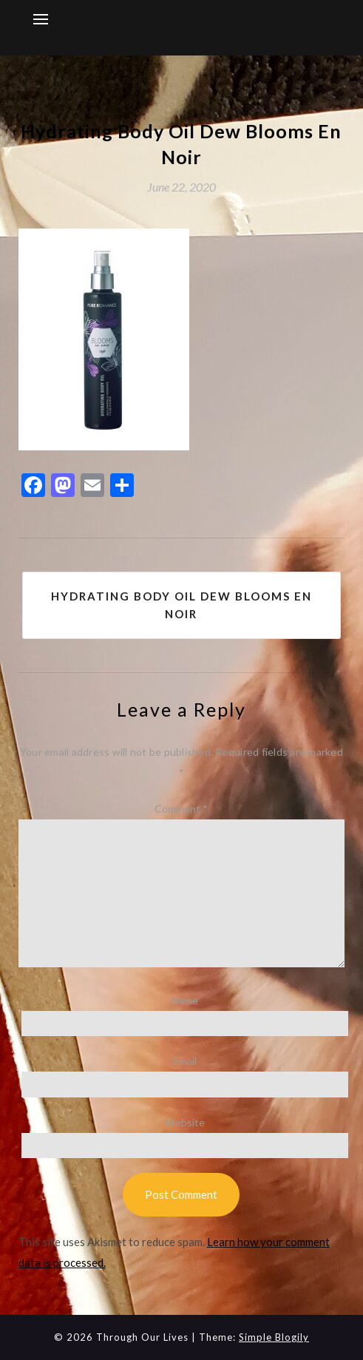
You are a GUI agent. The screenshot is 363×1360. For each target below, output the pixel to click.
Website (185, 1122)
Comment (181, 808)
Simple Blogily (274, 1337)
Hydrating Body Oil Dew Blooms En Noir (181, 604)
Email (185, 1061)
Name (185, 1000)
